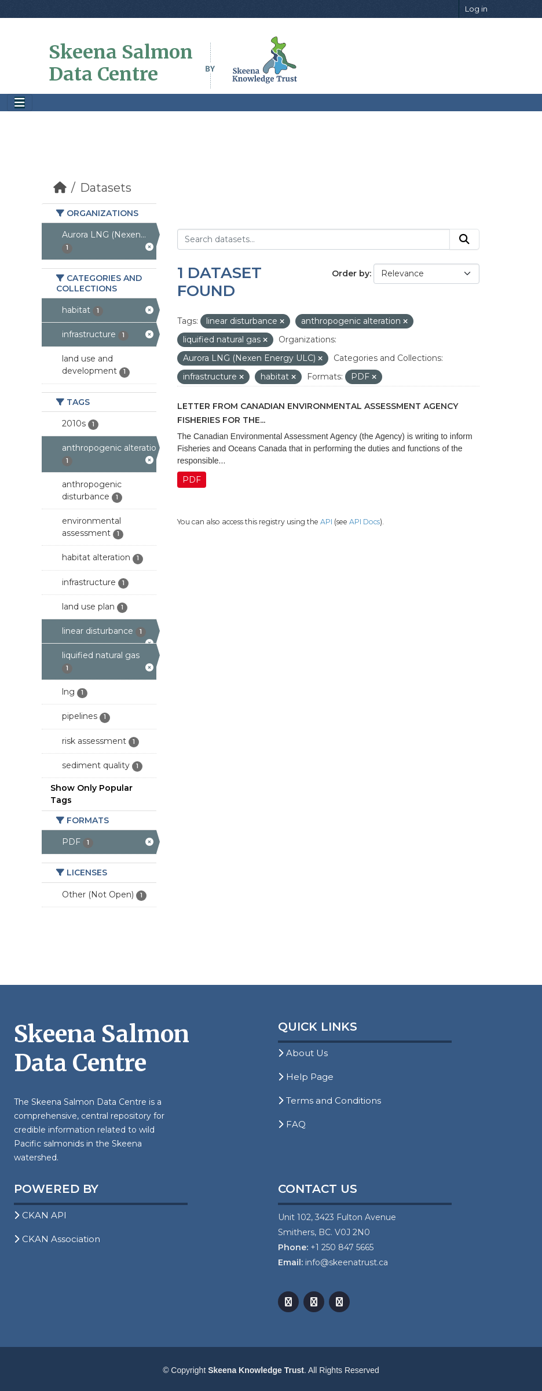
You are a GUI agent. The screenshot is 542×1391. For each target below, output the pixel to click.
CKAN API (40, 1215)
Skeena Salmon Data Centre (121, 63)
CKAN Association (57, 1238)
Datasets (105, 188)
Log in (476, 8)
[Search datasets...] (313, 239)
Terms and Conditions (329, 1100)
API (326, 521)
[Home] (60, 188)
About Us (303, 1052)
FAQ (292, 1124)
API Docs (364, 521)
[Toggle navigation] (19, 103)
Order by (350, 273)
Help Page (306, 1076)
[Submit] (464, 239)
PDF (191, 479)
